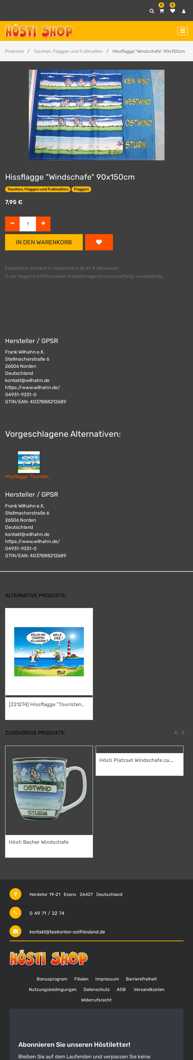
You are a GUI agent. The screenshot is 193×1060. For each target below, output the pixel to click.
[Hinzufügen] (43, 224)
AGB (121, 989)
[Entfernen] (12, 224)
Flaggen (81, 189)
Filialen (81, 979)
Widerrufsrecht (96, 999)
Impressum (107, 979)
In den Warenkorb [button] (44, 242)
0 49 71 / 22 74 (47, 913)
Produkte (14, 51)
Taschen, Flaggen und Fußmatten (68, 51)
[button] (99, 242)
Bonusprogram (52, 979)
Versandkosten (149, 989)
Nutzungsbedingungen (53, 989)
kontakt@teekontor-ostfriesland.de (67, 932)
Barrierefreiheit (141, 979)
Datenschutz (96, 989)
